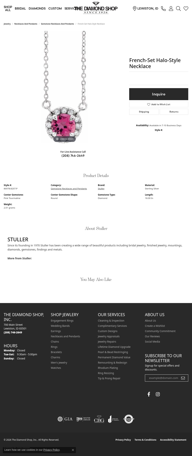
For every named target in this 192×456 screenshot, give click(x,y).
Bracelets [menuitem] (56, 352)
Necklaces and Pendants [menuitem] (65, 336)
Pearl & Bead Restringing (113, 352)
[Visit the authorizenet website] (129, 419)
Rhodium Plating (108, 368)
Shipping (144, 111)
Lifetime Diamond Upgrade (114, 347)
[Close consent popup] (73, 450)
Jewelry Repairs (107, 341)
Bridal (20, 8)
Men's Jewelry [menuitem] (59, 362)
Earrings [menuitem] (56, 331)
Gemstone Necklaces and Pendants (57, 23)
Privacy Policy (123, 439)
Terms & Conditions (145, 439)
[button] (171, 8)
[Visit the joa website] (113, 419)
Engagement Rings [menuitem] (62, 320)
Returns (174, 111)
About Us (150, 320)
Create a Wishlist (155, 326)
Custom (55, 8)
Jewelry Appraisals (109, 336)
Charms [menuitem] (55, 357)
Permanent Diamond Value (114, 357)
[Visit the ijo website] (83, 419)
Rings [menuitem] (54, 347)
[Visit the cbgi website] (99, 419)
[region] (64, 87)
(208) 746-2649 (73, 156)
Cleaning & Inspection (111, 320)
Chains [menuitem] (55, 341)
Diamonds (37, 8)
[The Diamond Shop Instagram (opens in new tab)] (166, 394)
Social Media (152, 341)
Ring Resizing (106, 373)
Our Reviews (152, 336)
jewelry (7, 23)
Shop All (8, 8)
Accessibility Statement (173, 439)
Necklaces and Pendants (25, 23)
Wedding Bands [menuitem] (60, 326)
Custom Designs (107, 331)
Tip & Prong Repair (109, 378)
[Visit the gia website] (65, 419)
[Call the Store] (13, 332)
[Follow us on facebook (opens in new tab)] (148, 394)
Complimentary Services (112, 326)
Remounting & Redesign (112, 362)
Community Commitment (160, 331)
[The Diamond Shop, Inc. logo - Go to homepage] (96, 8)
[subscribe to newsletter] (183, 378)
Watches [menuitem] (56, 368)
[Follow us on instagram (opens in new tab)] (157, 394)
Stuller (101, 188)
